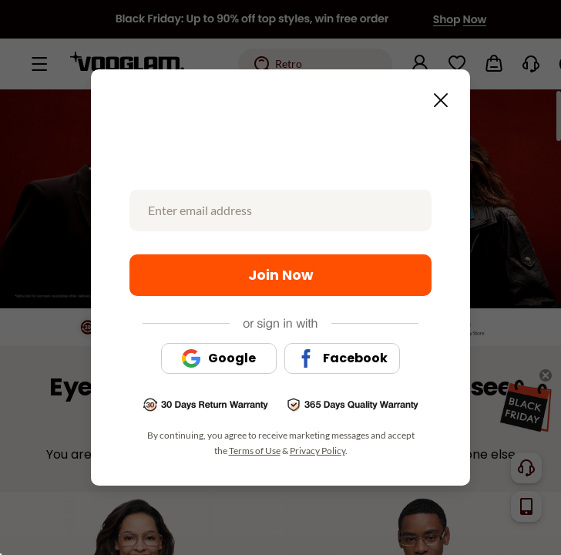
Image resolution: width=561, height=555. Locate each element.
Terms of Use (254, 450)
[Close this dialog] (436, 96)
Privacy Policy (317, 450)
